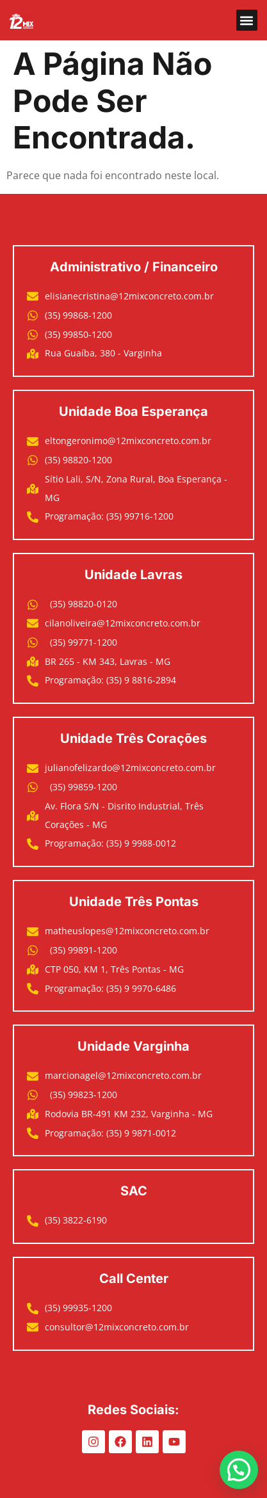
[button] (246, 20)
